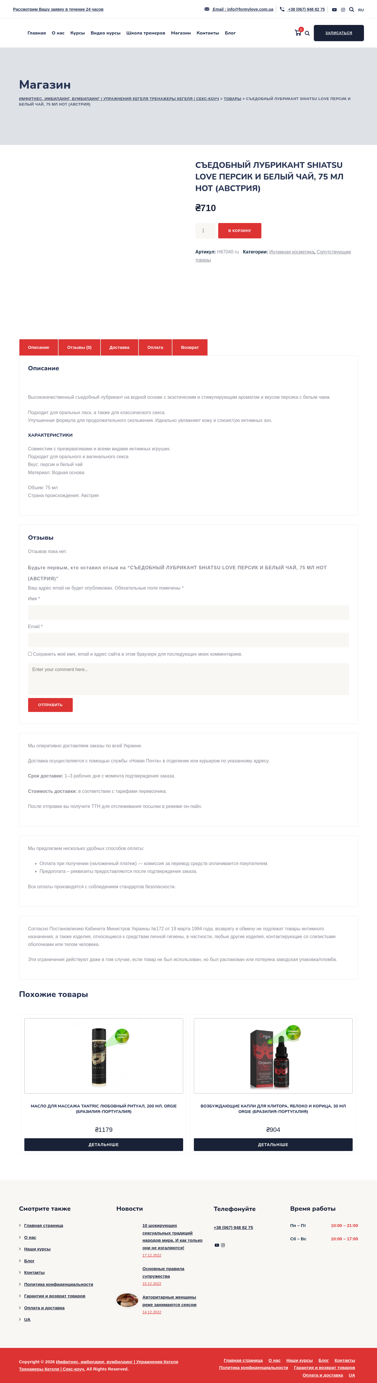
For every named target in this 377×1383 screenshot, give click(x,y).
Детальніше (104, 1144)
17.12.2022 (152, 1255)
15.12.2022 (152, 1284)
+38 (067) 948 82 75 (302, 9)
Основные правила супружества (164, 1272)
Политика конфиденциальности (58, 1284)
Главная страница (43, 1225)
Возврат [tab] (190, 347)
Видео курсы (106, 33)
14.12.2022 (152, 1312)
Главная (37, 33)
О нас (58, 33)
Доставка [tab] (120, 347)
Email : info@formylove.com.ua (238, 9)
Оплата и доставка (44, 1307)
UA (27, 1319)
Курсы (77, 33)
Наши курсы (37, 1248)
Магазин (181, 33)
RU (361, 10)
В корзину (239, 231)
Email (35, 626)
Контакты (207, 33)
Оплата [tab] (155, 347)
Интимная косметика (291, 251)
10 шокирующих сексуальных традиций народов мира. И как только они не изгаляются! (173, 1236)
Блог (230, 33)
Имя (34, 598)
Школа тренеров (145, 33)
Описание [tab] (38, 347)
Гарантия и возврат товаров (54, 1295)
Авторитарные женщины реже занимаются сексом (170, 1301)
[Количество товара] (205, 231)
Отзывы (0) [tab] (79, 347)
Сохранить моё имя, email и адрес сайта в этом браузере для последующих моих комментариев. (138, 654)
